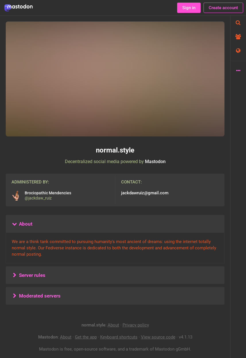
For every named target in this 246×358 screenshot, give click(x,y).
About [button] (21, 224)
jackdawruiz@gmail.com (144, 192)
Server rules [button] (28, 275)
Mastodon (155, 161)
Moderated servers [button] (36, 296)
